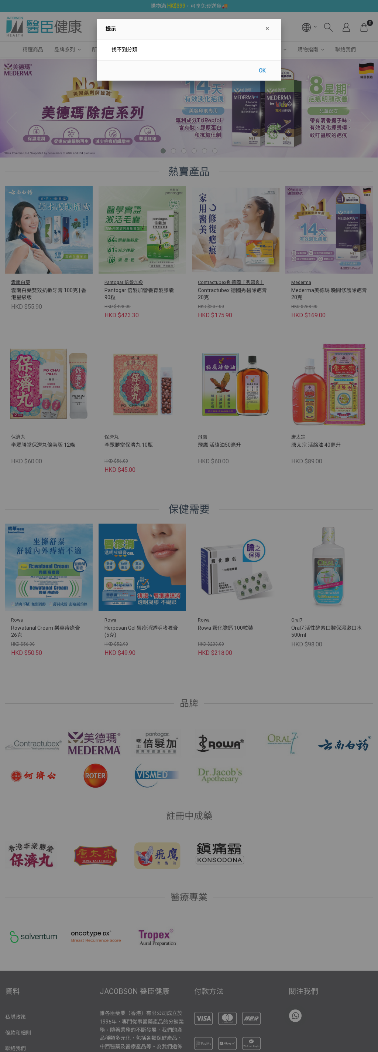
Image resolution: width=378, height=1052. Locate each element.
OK (262, 71)
